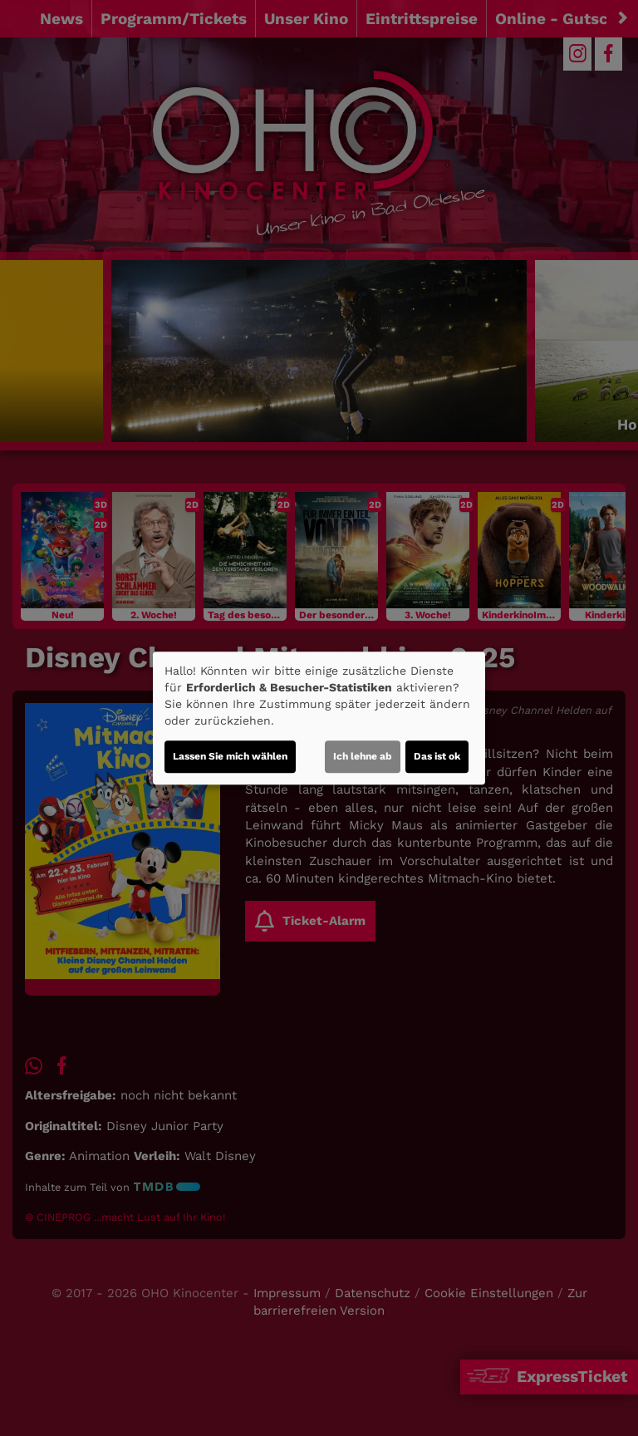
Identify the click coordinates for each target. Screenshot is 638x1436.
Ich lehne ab (362, 756)
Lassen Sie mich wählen (230, 756)
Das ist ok (437, 756)
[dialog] (319, 718)
